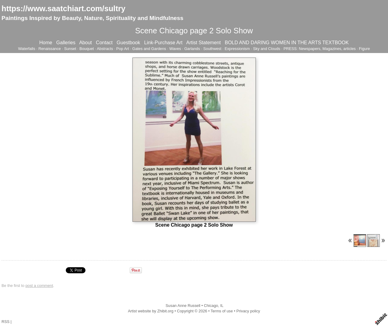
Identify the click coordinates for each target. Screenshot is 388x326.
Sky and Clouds (266, 48)
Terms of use (222, 311)
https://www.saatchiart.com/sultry (63, 8)
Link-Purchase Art (163, 42)
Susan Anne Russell (183, 305)
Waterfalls (26, 48)
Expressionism (237, 48)
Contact (104, 42)
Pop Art (122, 48)
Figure (364, 48)
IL (222, 305)
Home (45, 42)
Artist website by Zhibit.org (150, 311)
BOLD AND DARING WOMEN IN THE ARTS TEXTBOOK (287, 42)
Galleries (65, 42)
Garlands (192, 48)
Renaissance (49, 48)
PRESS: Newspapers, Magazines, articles (319, 48)
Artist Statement (203, 42)
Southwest (212, 48)
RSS (5, 321)
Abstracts (105, 48)
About (85, 42)
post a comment (39, 285)
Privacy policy (248, 311)
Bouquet (86, 48)
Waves (175, 48)
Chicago (211, 305)
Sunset (70, 48)
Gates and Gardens (149, 48)
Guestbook (128, 42)
